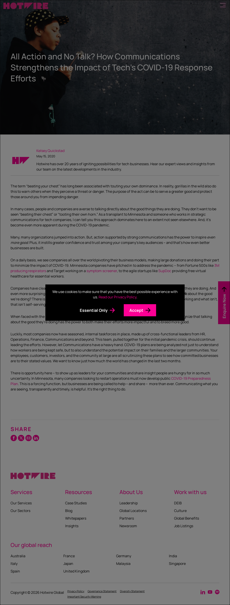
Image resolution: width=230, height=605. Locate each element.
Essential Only (94, 310)
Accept (136, 310)
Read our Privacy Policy (117, 297)
